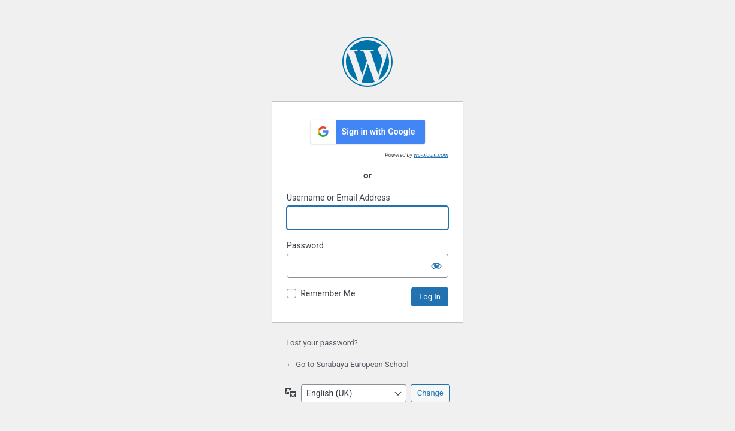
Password (305, 245)
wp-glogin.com (431, 155)
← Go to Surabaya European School (347, 364)
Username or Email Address (338, 197)
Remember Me (327, 293)
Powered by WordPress (367, 62)
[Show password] (436, 266)
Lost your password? (322, 342)
